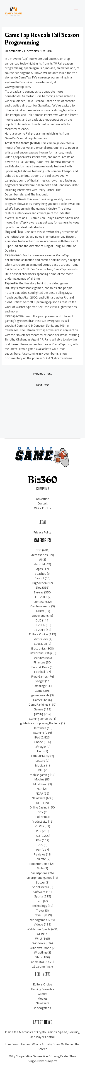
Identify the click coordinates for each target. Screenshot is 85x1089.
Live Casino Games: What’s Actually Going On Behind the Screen (42, 1046)
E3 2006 (39, 625)
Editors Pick (40, 639)
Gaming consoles (40, 719)
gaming (38, 714)
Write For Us (42, 508)
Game (39, 691)
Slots (40, 868)
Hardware (39, 728)
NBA (39, 789)
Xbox (38, 957)
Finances (39, 662)
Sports (38, 896)
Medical (40, 765)
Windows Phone (40, 948)
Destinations (40, 616)
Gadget (39, 681)
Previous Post (42, 374)
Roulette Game (39, 864)
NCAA (39, 793)
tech (39, 901)
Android (39, 564)
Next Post (42, 385)
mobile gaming (39, 775)
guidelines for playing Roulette (40, 723)
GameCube (40, 700)
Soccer (40, 882)
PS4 (38, 840)
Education (40, 644)
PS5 (40, 845)
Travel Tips (40, 915)
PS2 (38, 831)
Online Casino (39, 807)
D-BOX (39, 611)
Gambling (38, 686)
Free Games (39, 676)
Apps (39, 569)
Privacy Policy (42, 532)
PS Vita (39, 826)
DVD (38, 620)
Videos (38, 924)
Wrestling (40, 952)
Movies (39, 779)
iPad (37, 737)
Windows (38, 943)
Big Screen (39, 583)
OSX (40, 812)
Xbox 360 (37, 962)
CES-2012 (40, 597)
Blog (38, 587)
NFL (38, 803)
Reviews (39, 854)
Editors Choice (38, 634)
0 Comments (13, 51)
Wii (38, 934)
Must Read (40, 784)
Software (39, 892)
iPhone (38, 742)
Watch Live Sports (39, 929)
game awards (40, 695)
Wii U (38, 938)
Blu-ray (39, 592)
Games (38, 709)
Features (39, 658)
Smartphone (39, 873)
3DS (38, 550)
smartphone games (39, 878)
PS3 (37, 836)
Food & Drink (40, 667)
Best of (39, 578)
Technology (39, 906)
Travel (40, 910)
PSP (38, 849)
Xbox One (38, 966)
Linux (40, 751)
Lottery (40, 761)
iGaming (38, 733)
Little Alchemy (40, 756)
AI (40, 559)
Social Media (40, 887)
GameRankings (39, 704)
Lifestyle (40, 747)
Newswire (38, 798)
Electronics (31, 51)
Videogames (38, 920)
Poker (40, 817)
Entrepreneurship (40, 653)
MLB (40, 770)
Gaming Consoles (42, 989)
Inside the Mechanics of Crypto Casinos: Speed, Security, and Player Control (42, 1034)
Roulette (40, 859)
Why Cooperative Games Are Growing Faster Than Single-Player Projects (42, 1058)
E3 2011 (39, 630)
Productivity (39, 821)
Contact (42, 503)
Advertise (42, 499)
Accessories (39, 555)
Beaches (40, 574)
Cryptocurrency (40, 606)
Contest (39, 602)
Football (39, 672)
